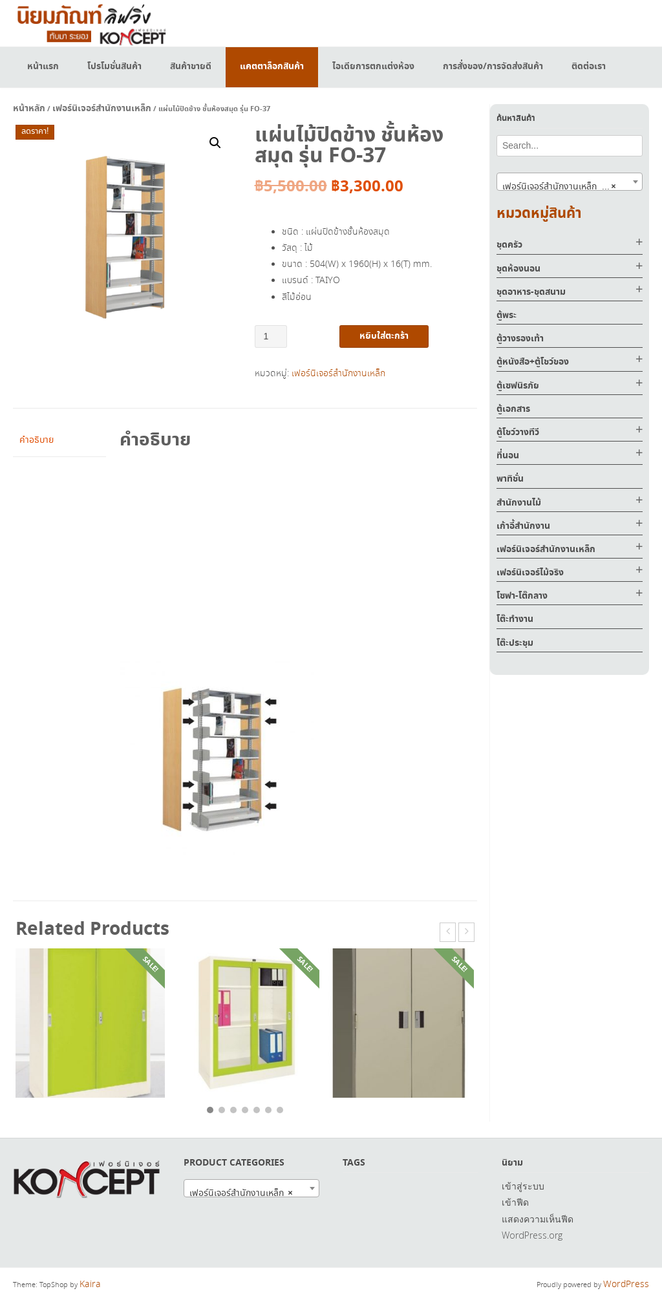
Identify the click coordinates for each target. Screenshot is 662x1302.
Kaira (90, 1284)
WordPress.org (532, 1235)
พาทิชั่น (510, 479)
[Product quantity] (271, 336)
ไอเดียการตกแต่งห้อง (373, 66)
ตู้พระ (506, 315)
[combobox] (569, 182)
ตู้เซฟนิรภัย (517, 386)
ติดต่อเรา (588, 66)
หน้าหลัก (29, 108)
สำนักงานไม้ (518, 503)
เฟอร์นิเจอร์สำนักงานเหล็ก (101, 108)
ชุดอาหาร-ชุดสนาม (531, 292)
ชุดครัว (509, 245)
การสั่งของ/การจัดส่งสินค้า (493, 66)
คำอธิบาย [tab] (36, 440)
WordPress (626, 1284)
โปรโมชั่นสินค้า (114, 66)
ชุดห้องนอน (518, 269)
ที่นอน (507, 456)
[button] (215, 143)
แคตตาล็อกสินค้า (272, 66)
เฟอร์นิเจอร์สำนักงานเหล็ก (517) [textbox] (562, 186)
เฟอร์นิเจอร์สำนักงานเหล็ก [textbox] (241, 1192)
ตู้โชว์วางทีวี (517, 432)
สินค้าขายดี (190, 66)
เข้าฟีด (515, 1202)
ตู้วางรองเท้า (520, 339)
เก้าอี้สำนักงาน (523, 526)
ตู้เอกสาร (513, 409)
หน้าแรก (43, 66)
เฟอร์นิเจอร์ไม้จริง (530, 573)
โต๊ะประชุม (514, 643)
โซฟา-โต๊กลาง (522, 596)
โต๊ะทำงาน (514, 619)
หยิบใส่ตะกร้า (384, 336)
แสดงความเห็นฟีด (537, 1219)
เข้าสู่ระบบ (523, 1186)
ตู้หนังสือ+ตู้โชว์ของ (532, 362)
